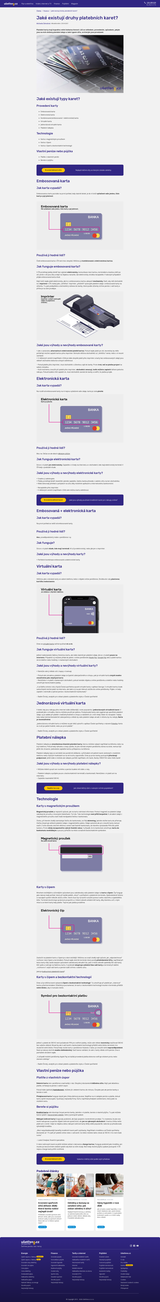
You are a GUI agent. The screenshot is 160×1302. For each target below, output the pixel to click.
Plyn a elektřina (27, 4)
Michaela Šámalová (43, 23)
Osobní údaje (125, 1274)
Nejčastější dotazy (27, 1288)
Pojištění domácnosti (106, 1265)
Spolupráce (124, 1268)
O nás (122, 1260)
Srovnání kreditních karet (53, 500)
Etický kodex (125, 1285)
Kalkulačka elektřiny (27, 1277)
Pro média (124, 1262)
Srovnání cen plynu (27, 1265)
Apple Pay (93, 657)
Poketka (114, 723)
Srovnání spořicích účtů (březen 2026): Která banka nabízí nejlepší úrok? (48, 1207)
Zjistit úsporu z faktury (32, 1257)
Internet (74, 1265)
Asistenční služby (104, 1271)
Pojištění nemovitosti (106, 1268)
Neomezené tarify (78, 1262)
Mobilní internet (77, 1268)
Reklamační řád (126, 1277)
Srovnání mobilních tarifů (80, 1257)
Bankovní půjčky (56, 1268)
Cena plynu (24, 1268)
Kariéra (127, 1265)
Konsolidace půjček (57, 1260)
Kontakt (123, 1257)
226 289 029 (150, 3)
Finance (57, 4)
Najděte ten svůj (53, 788)
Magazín (74, 4)
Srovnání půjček (56, 1257)
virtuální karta (48, 644)
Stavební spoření (56, 1277)
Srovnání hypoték (56, 1262)
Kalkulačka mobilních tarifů (81, 1260)
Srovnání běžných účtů (53, 170)
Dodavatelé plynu (27, 1274)
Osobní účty (55, 1271)
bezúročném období (55, 1115)
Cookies (123, 1280)
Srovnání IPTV (76, 1274)
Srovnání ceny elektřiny (28, 1262)
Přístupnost (124, 1288)
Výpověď (102, 1274)
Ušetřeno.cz (126, 1253)
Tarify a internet (79, 1253)
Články (39, 11)
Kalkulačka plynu (26, 1280)
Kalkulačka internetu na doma (82, 1271)
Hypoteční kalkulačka (58, 1265)
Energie (24, 1253)
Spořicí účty (55, 1274)
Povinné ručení (104, 1257)
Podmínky (124, 1271)
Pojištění (65, 4)
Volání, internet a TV (43, 4)
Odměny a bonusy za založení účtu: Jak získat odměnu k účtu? (79, 1205)
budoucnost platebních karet (53, 971)
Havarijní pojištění (105, 1260)
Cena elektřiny (26, 1271)
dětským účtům (64, 454)
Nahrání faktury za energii (29, 1282)
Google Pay (102, 657)
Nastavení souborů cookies (130, 1282)
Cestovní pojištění (105, 1262)
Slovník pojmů (26, 1285)
